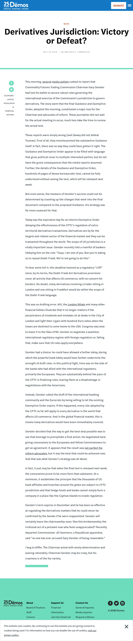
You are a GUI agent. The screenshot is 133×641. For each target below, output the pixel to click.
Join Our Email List (61, 617)
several (46, 81)
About (29, 602)
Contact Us (82, 602)
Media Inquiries (84, 612)
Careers (30, 617)
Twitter (116, 603)
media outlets (60, 81)
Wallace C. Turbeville (77, 51)
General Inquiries (85, 607)
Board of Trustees (35, 607)
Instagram (122, 603)
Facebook (110, 603)
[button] (11, 83)
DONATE (118, 5)
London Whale (76, 304)
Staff (28, 612)
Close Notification (120, 630)
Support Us (57, 602)
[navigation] (129, 5)
